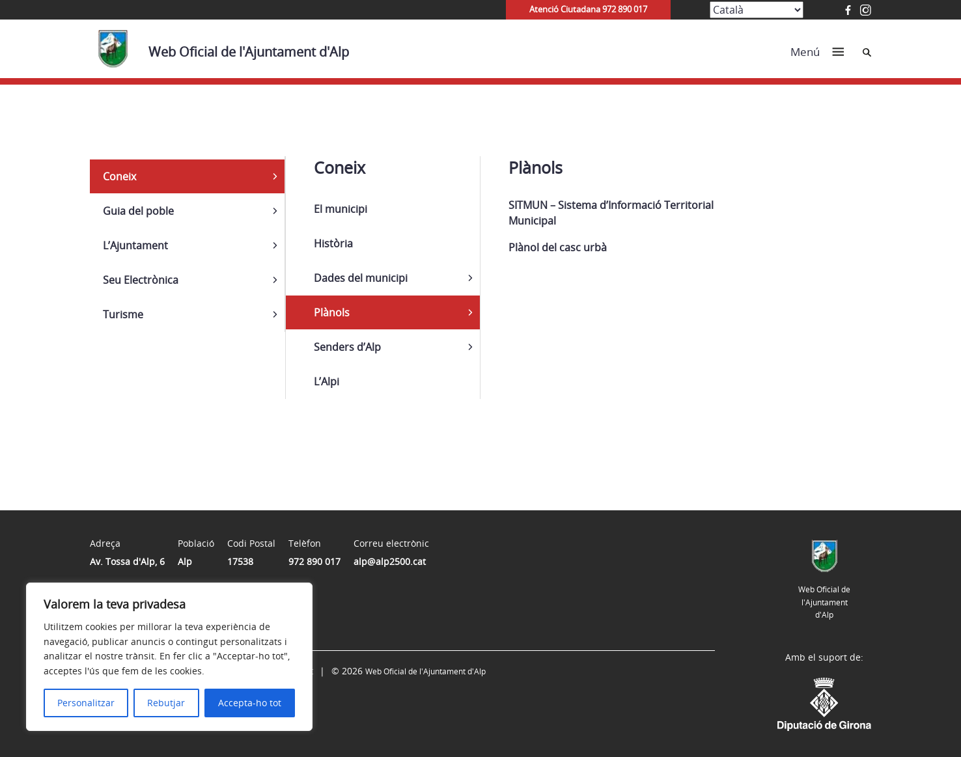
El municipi (340, 209)
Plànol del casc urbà (557, 247)
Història (333, 243)
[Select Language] (756, 9)
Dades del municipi (361, 278)
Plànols (332, 312)
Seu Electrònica (140, 280)
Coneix (119, 176)
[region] (169, 657)
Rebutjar (166, 702)
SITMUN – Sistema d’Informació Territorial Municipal (611, 213)
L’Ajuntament (135, 245)
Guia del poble (138, 211)
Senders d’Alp (347, 347)
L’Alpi (326, 381)
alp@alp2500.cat (390, 561)
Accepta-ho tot (249, 702)
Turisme (123, 314)
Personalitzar (86, 702)
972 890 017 (314, 561)
